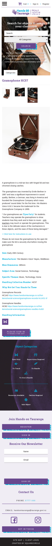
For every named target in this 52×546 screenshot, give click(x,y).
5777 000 (30, 500)
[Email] (26, 460)
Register (46, 4)
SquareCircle (32, 543)
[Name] (26, 451)
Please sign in (16, 333)
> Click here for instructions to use (17, 234)
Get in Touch (26, 529)
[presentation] (25, 471)
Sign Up (26, 481)
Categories (10, 72)
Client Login (32, 540)
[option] (7, 93)
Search (26, 46)
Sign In (35, 4)
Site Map (17, 540)
